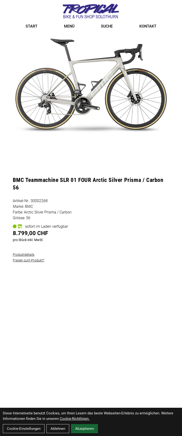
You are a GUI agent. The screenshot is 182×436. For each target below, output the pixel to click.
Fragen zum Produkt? (28, 260)
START (31, 26)
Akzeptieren (84, 429)
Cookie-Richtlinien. (75, 419)
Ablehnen (57, 429)
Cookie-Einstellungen (24, 429)
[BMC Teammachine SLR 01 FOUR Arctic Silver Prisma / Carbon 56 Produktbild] (91, 86)
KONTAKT (147, 26)
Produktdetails (23, 254)
